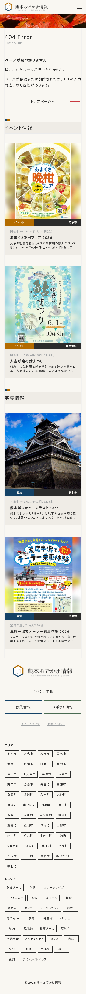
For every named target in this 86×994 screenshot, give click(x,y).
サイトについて (30, 724)
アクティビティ (34, 938)
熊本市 (12, 753)
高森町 (12, 815)
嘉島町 (12, 825)
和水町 (45, 794)
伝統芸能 (13, 938)
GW (35, 898)
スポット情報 (63, 707)
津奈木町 (46, 835)
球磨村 (45, 856)
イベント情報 (43, 691)
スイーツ (52, 898)
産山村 (63, 805)
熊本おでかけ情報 (26, 7)
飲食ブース (14, 887)
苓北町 (12, 866)
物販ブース (47, 928)
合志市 (28, 784)
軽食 (69, 898)
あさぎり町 (63, 856)
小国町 (46, 805)
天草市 (12, 784)
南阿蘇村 (46, 815)
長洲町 (28, 794)
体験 (33, 887)
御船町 (63, 815)
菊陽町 (12, 805)
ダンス (54, 938)
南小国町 (29, 805)
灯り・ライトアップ (35, 959)
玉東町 (61, 784)
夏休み (12, 908)
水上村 (46, 846)
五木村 (12, 856)
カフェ (29, 908)
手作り (45, 949)
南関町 (12, 794)
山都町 (61, 825)
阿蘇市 (63, 774)
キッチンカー (15, 898)
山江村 (28, 856)
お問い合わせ (56, 724)
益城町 (28, 825)
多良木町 (13, 846)
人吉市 (45, 753)
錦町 (63, 835)
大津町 (61, 794)
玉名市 (61, 753)
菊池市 (61, 764)
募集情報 (23, 707)
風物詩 (28, 928)
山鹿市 (45, 764)
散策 (12, 928)
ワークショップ (49, 908)
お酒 (28, 949)
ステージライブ (54, 887)
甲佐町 (45, 825)
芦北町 (28, 835)
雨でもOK (13, 918)
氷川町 (12, 835)
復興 (12, 959)
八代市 (28, 753)
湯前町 (30, 846)
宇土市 (12, 774)
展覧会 (65, 928)
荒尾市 (12, 764)
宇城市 (46, 774)
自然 (71, 938)
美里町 (45, 784)
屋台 (70, 908)
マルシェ (64, 918)
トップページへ (43, 101)
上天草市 (29, 774)
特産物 (48, 918)
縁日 (61, 949)
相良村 (63, 846)
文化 (12, 949)
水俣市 (28, 764)
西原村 (28, 815)
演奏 (31, 918)
